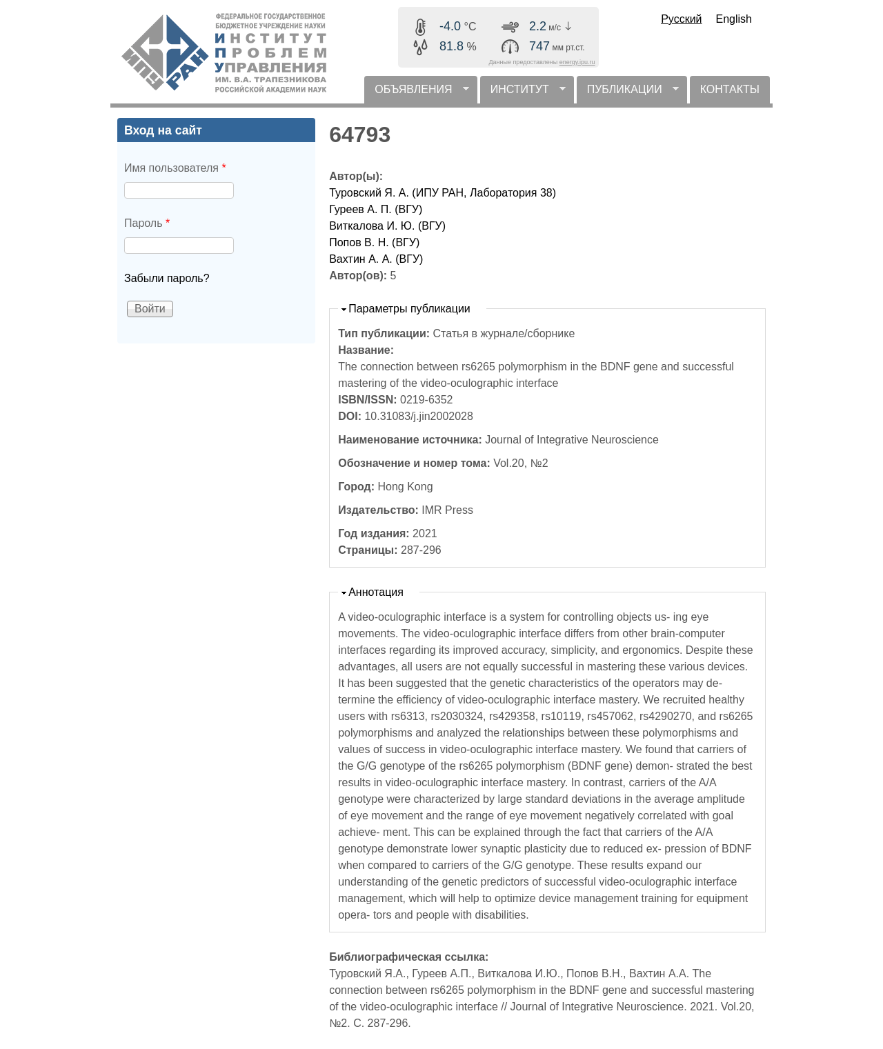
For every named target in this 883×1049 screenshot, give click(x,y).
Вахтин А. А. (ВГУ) (376, 259)
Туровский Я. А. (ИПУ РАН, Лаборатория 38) (442, 193)
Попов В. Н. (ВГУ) (374, 242)
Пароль (147, 223)
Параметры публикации (409, 308)
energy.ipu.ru (577, 62)
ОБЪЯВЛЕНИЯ (416, 93)
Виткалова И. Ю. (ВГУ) (387, 226)
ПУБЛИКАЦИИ (628, 93)
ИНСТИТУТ (523, 93)
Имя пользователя (175, 168)
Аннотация (376, 592)
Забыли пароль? (167, 278)
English (734, 19)
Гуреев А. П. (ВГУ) (375, 209)
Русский (681, 19)
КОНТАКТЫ (730, 89)
